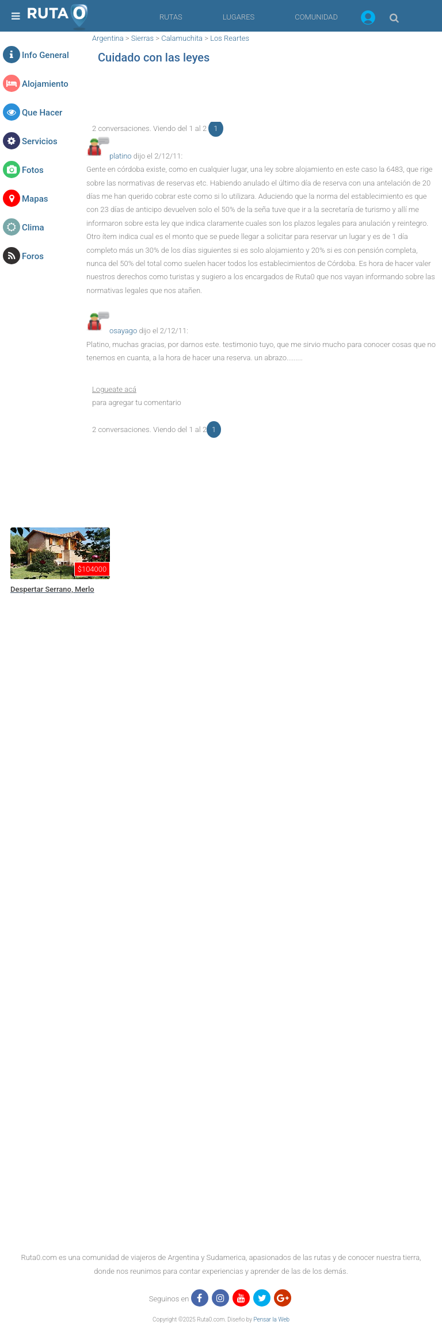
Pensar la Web (271, 1319)
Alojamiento (45, 84)
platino (120, 156)
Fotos (33, 170)
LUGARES (238, 17)
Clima (33, 227)
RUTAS (170, 17)
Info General (45, 55)
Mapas (35, 199)
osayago (123, 330)
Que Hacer (42, 112)
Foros (33, 256)
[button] (368, 19)
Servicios (40, 141)
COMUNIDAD (316, 17)
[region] (261, 96)
